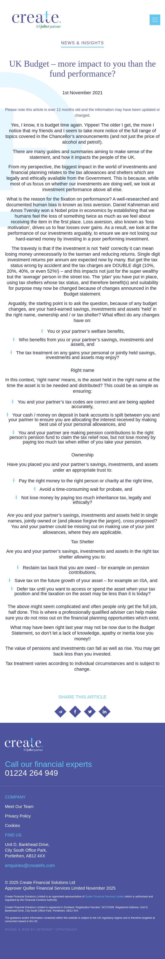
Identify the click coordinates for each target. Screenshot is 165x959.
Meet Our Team (19, 806)
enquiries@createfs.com (30, 865)
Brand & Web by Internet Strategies (41, 929)
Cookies (12, 825)
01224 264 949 (31, 773)
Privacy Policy (18, 816)
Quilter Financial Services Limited (104, 896)
